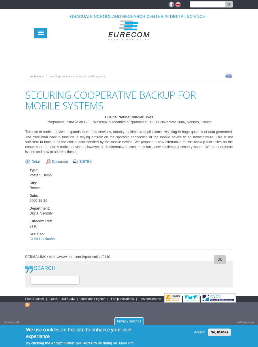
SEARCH (45, 268)
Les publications (122, 299)
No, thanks (219, 334)
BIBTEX (86, 162)
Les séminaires (150, 299)
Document (60, 162)
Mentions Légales (92, 299)
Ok (229, 4)
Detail (36, 162)
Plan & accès (34, 299)
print (229, 75)
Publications (37, 76)
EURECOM (11, 322)
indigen (249, 322)
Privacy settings (129, 323)
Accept (199, 334)
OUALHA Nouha (42, 239)
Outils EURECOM (62, 299)
